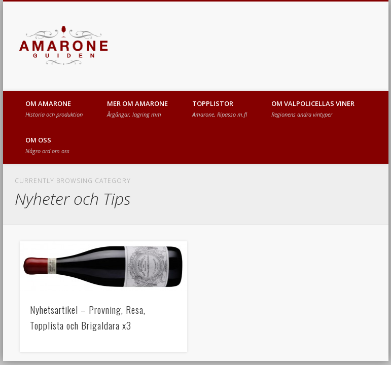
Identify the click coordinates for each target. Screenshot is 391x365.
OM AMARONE (54, 108)
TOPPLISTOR (219, 108)
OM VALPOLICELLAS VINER (312, 108)
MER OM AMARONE (137, 108)
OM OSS (47, 145)
